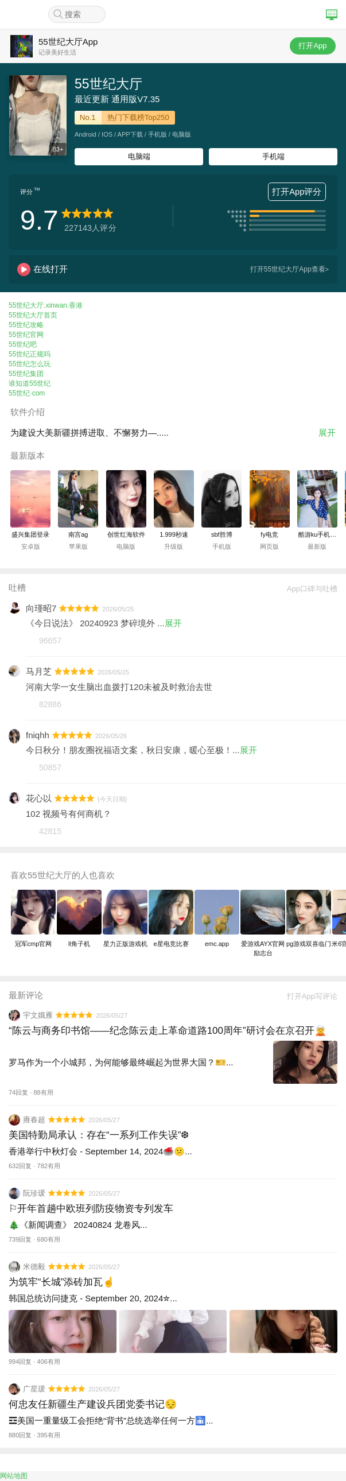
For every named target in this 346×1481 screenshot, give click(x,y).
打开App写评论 (308, 996)
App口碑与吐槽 (308, 588)
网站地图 (14, 1476)
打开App (312, 45)
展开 (327, 432)
